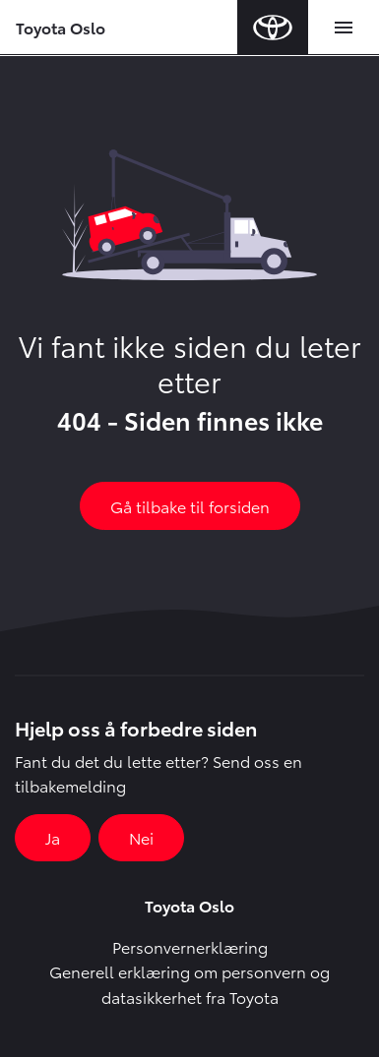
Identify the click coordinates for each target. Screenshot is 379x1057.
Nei (141, 837)
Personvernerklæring (190, 946)
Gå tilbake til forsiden (190, 506)
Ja (52, 837)
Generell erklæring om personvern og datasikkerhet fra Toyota (189, 984)
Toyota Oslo (60, 27)
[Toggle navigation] (343, 27)
